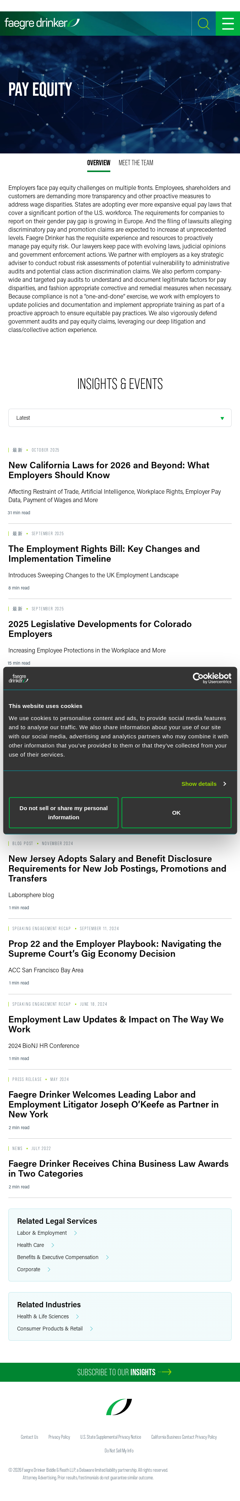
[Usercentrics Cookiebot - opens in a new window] (198, 678)
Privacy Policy (59, 1437)
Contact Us (29, 1437)
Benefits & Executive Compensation (63, 1257)
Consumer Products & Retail (55, 1329)
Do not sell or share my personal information (64, 812)
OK (176, 812)
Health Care (35, 1245)
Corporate (33, 1269)
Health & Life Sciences (48, 1317)
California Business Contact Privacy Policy (184, 1437)
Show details (199, 784)
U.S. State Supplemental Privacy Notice (110, 1437)
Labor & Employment (47, 1233)
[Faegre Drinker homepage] (42, 23)
